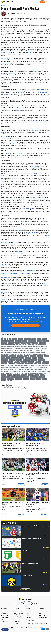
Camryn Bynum (4, 346)
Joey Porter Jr (23, 369)
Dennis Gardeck (4, 58)
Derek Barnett (10, 342)
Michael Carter (24, 346)
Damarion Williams (41, 89)
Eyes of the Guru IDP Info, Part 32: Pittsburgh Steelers (12, 444)
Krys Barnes (28, 52)
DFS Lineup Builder (18, 611)
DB (4, 339)
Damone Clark (17, 230)
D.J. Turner (36, 174)
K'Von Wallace (14, 50)
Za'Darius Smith (12, 199)
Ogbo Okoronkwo (22, 199)
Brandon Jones (4, 361)
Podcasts (28, 615)
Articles (3, 5)
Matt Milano (35, 120)
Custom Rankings (5, 617)
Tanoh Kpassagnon (45, 361)
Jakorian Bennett (35, 342)
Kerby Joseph (4, 277)
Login (31, 309)
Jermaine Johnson (41, 359)
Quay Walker (4, 292)
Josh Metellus (4, 365)
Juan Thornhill (24, 375)
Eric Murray (22, 365)
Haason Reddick (5, 63)
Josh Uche (42, 375)
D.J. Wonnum (32, 378)
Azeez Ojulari (4, 367)
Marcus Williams (43, 91)
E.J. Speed (23, 373)
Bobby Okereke (10, 367)
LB (9, 339)
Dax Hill (26, 178)
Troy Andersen (10, 73)
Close (47, 629)
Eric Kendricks (38, 361)
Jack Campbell (13, 273)
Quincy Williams (26, 378)
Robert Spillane (29, 373)
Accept (43, 629)
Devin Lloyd (18, 363)
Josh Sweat (9, 375)
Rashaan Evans (12, 352)
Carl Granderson (4, 356)
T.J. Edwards (6, 153)
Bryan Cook (11, 348)
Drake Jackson (19, 359)
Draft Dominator (4, 613)
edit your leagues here (35, 321)
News (27, 613)
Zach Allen (3, 255)
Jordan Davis (4, 350)
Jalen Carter (17, 346)
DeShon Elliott (38, 350)
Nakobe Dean (10, 350)
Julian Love (24, 363)
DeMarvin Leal (4, 363)
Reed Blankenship (12, 344)
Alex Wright (41, 195)
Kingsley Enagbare (20, 301)
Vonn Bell (3, 129)
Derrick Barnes (4, 342)
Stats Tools (16, 623)
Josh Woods (7, 52)
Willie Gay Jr (10, 354)
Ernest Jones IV (17, 361)
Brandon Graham (44, 354)
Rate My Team (25, 551)
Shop (40, 613)
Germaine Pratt (35, 166)
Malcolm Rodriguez (25, 273)
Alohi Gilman (22, 354)
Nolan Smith (4, 373)
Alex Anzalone (29, 270)
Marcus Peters (4, 369)
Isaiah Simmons (32, 371)
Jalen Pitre (17, 369)
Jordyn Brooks (31, 344)
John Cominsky (6, 285)
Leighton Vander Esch (31, 232)
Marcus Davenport (37, 348)
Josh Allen (39, 339)
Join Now (43, 1)
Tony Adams (21, 339)
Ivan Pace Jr (36, 367)
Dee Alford (34, 70)
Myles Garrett (36, 197)
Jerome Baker (39, 340)
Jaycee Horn (4, 148)
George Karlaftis (31, 361)
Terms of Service (20, 627)
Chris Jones (10, 361)
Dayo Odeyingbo (39, 365)
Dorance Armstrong (26, 223)
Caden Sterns (18, 251)
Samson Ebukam (17, 350)
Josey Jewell (4, 242)
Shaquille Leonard (11, 363)
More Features (25, 589)
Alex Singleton (15, 242)
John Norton (11, 14)
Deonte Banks (46, 340)
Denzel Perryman (43, 367)
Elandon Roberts (5, 371)
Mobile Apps (42, 615)
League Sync (4, 611)
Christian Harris (33, 356)
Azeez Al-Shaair (4, 340)
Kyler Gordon (17, 157)
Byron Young (9, 380)
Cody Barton (23, 342)
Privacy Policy (11, 627)
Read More (21, 455)
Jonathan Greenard (12, 356)
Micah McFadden (38, 363)
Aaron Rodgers (11, 371)
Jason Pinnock (11, 369)
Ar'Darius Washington (16, 106)
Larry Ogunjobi (46, 365)
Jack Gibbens (16, 354)
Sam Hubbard (40, 358)
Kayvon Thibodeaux (16, 375)
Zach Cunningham (23, 348)
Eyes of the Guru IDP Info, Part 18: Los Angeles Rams (36, 444)
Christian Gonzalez (29, 354)
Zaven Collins (38, 60)
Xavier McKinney (45, 363)
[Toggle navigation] (48, 1)
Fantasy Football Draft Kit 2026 (30, 563)
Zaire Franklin (19, 352)
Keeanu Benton (4, 344)
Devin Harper (26, 356)
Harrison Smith (46, 371)
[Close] (48, 620)
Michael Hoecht (14, 358)
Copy (5, 387)
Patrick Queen (4, 110)
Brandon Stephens (44, 92)
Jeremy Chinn (4, 136)
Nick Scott (12, 178)
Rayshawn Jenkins (27, 359)
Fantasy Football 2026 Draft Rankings (32, 538)
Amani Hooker (28, 358)
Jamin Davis (44, 348)
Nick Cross (16, 348)
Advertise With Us (43, 611)
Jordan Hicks (46, 356)
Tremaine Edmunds (18, 153)
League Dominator (5, 615)
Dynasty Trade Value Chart (19, 614)
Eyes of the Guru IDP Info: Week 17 (12, 473)
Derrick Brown (34, 130)
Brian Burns (44, 344)
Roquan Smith (18, 110)
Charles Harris (45, 283)
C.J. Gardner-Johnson (27, 281)
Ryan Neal (33, 365)
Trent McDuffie (30, 363)
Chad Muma (16, 365)
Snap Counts (17, 621)
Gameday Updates (27, 576)
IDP (2, 339)
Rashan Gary (4, 299)
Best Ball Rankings (18, 617)
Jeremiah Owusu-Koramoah (27, 208)
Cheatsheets (4, 619)
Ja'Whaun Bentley (43, 342)
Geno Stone (4, 106)
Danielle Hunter (12, 359)
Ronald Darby (7, 94)
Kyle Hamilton (4, 100)
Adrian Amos (11, 340)
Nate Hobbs (8, 358)
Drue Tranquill (30, 375)
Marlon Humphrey (20, 91)
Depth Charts (17, 619)
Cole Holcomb (21, 358)
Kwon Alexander (27, 339)
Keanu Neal (28, 365)
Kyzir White (29, 50)
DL (7, 339)
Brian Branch (4, 264)
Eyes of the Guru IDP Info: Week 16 (12, 503)
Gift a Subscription (43, 617)
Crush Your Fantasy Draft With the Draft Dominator (35, 526)
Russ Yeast (4, 380)
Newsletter (28, 617)
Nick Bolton (19, 344)
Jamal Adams (14, 339)
